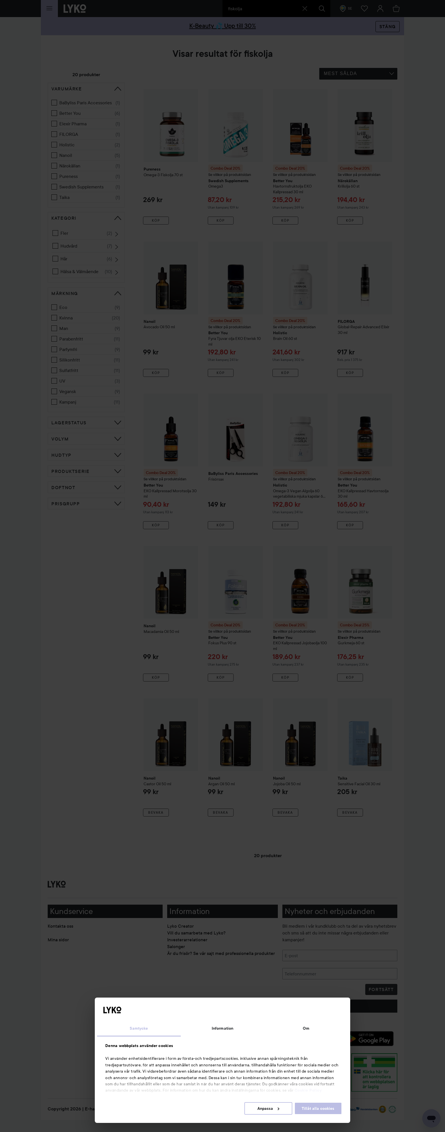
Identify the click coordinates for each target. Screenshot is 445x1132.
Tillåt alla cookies (318, 1108)
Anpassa (268, 1108)
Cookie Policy (308, 1090)
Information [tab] (222, 1028)
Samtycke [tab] (139, 1028)
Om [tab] (306, 1028)
